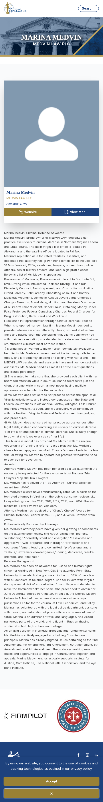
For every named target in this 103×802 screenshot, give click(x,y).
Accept (51, 781)
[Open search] (88, 8)
